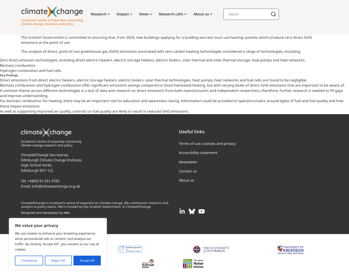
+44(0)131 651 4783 (43, 180)
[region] (58, 244)
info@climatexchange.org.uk (56, 186)
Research (98, 14)
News (144, 14)
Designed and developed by (46, 212)
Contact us (188, 171)
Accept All (87, 260)
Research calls (171, 14)
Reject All (58, 260)
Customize (29, 260)
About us (201, 14)
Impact (123, 14)
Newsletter (188, 162)
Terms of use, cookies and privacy (207, 143)
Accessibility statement (198, 152)
